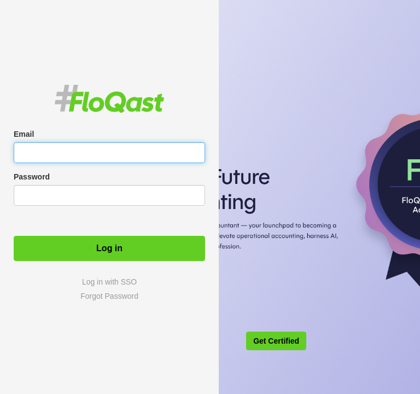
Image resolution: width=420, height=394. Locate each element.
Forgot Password (109, 296)
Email (24, 134)
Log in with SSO (109, 281)
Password (32, 176)
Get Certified (276, 341)
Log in (109, 248)
